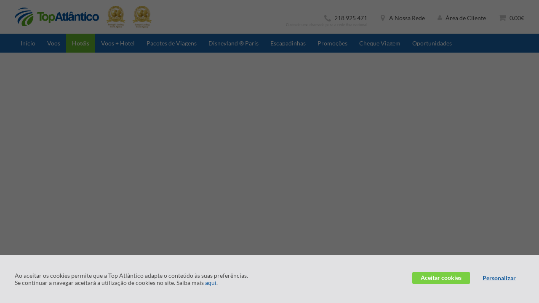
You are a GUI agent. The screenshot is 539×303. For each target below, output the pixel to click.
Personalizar (499, 278)
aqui (210, 282)
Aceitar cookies (441, 277)
